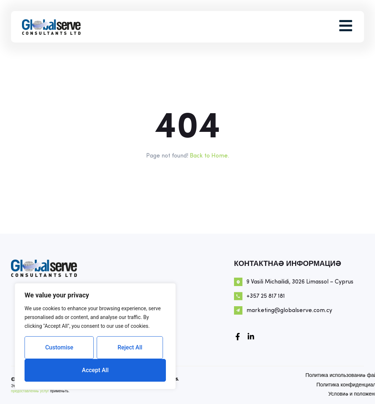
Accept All (95, 370)
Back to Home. (209, 156)
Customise (59, 347)
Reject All (130, 347)
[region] (95, 336)
